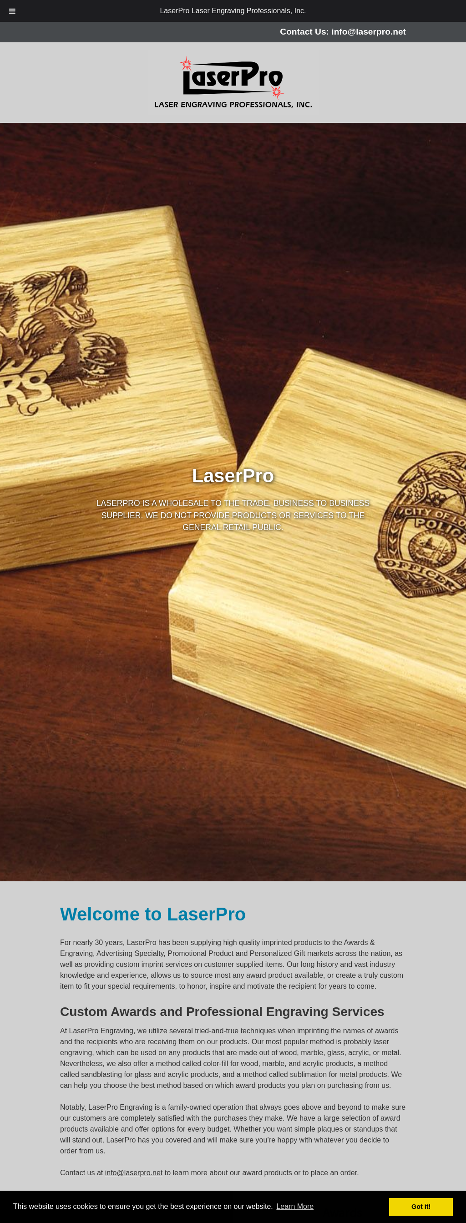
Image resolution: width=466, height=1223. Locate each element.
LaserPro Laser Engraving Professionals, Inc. (233, 11)
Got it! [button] (421, 1206)
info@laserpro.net (368, 31)
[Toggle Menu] (12, 11)
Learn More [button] (295, 1206)
